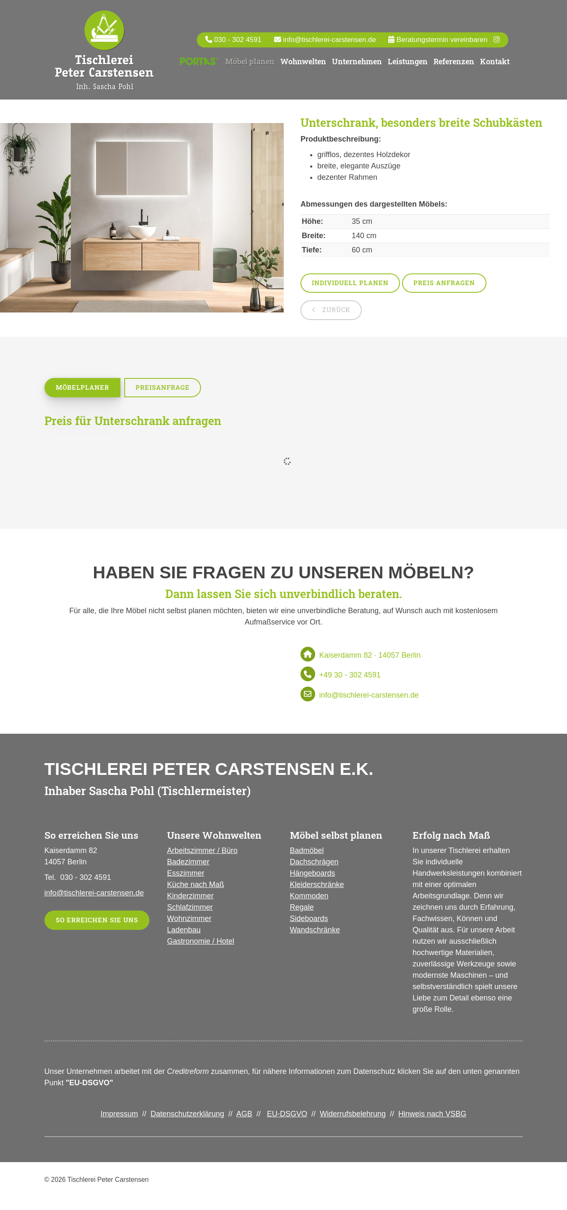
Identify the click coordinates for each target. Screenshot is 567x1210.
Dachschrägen (314, 862)
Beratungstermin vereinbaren (441, 40)
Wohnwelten (303, 61)
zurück (335, 311)
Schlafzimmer (190, 908)
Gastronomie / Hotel (200, 942)
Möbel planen (249, 61)
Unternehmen (357, 61)
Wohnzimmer (189, 919)
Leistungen (408, 61)
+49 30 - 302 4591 (350, 676)
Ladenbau (184, 931)
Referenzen (454, 61)
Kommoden (309, 896)
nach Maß (206, 885)
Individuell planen (350, 284)
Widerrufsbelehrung (353, 1114)
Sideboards (309, 919)
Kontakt (495, 61)
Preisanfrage (163, 388)
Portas (199, 61)
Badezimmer (188, 862)
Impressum (119, 1114)
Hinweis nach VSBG (432, 1114)
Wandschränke (315, 931)
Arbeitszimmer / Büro (202, 851)
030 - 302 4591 (237, 40)
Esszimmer (185, 874)
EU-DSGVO (287, 1114)
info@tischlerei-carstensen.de (329, 40)
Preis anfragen (444, 284)
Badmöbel (307, 851)
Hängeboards (312, 874)
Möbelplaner (82, 388)
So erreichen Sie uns (97, 921)
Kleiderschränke (317, 885)
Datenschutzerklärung (187, 1114)
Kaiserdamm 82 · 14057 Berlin (370, 656)
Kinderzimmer (190, 896)
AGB (244, 1114)
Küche (177, 885)
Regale (302, 908)
